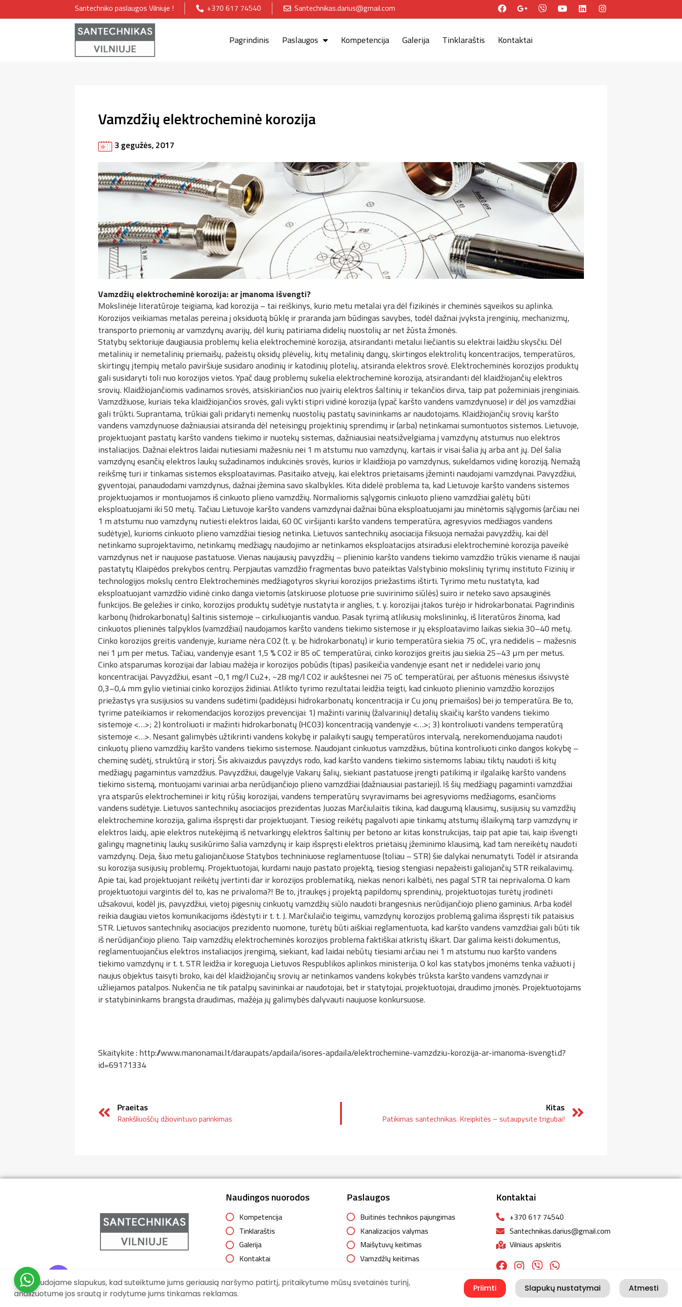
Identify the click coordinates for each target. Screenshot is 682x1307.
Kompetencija (365, 38)
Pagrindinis (249, 38)
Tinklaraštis (463, 38)
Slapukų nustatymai (563, 1288)
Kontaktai (515, 38)
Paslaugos (305, 38)
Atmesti (644, 1288)
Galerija (415, 38)
